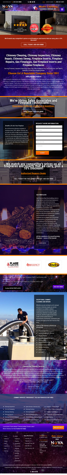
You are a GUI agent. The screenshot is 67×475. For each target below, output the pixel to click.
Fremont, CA (28, 440)
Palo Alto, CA (28, 447)
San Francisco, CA (29, 450)
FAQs (5, 445)
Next (58, 24)
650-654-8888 (44, 443)
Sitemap (6, 452)
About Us (6, 440)
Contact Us (7, 447)
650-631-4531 (59, 2)
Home (5, 437)
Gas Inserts (17, 447)
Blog (5, 450)
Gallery (6, 442)
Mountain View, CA (29, 445)
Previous (9, 24)
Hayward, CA (28, 442)
